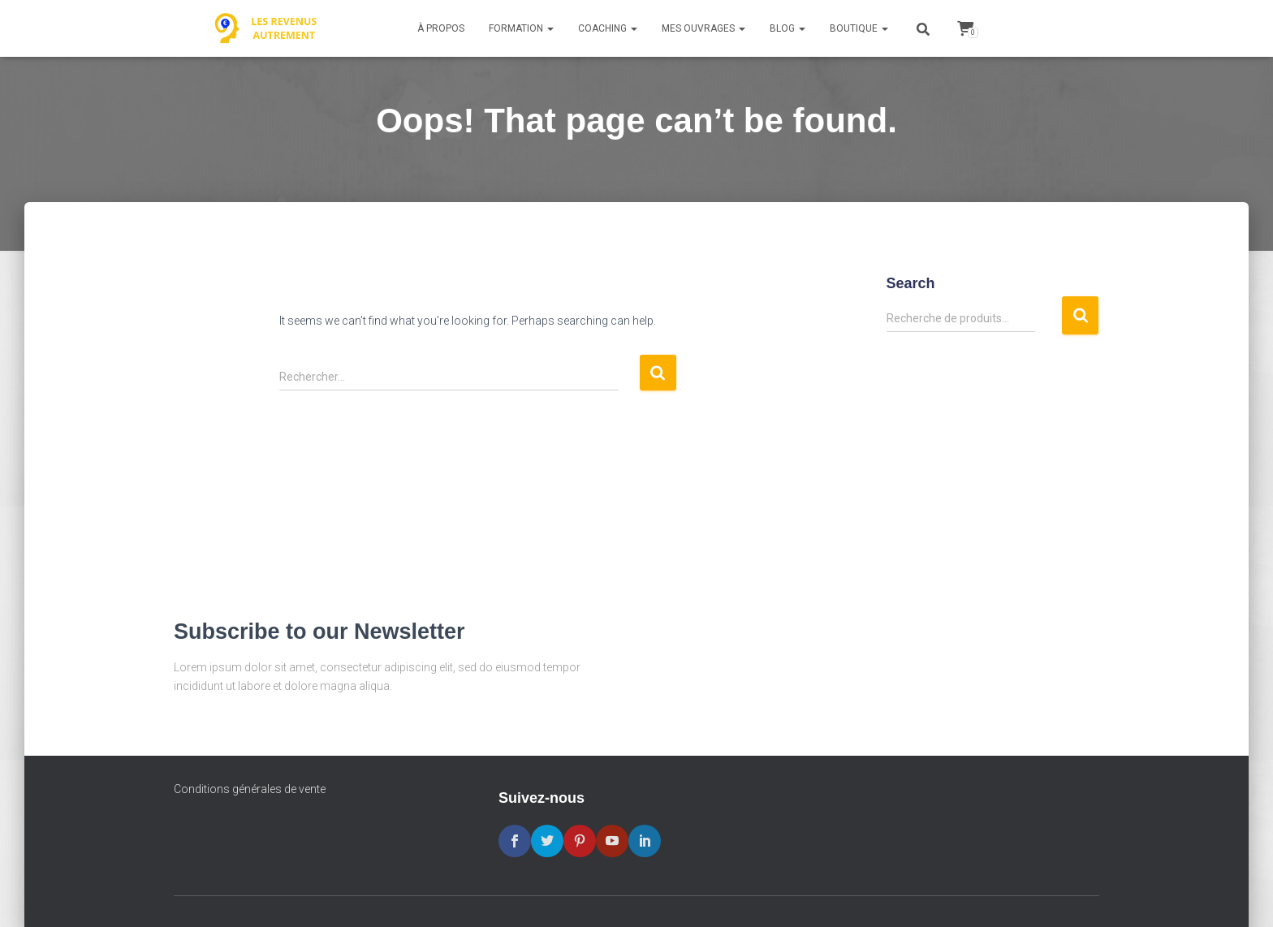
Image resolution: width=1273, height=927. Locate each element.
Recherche (1080, 315)
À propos (440, 28)
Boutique (859, 28)
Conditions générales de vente (250, 789)
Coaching (607, 28)
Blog (787, 28)
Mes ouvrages (703, 28)
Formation (521, 28)
